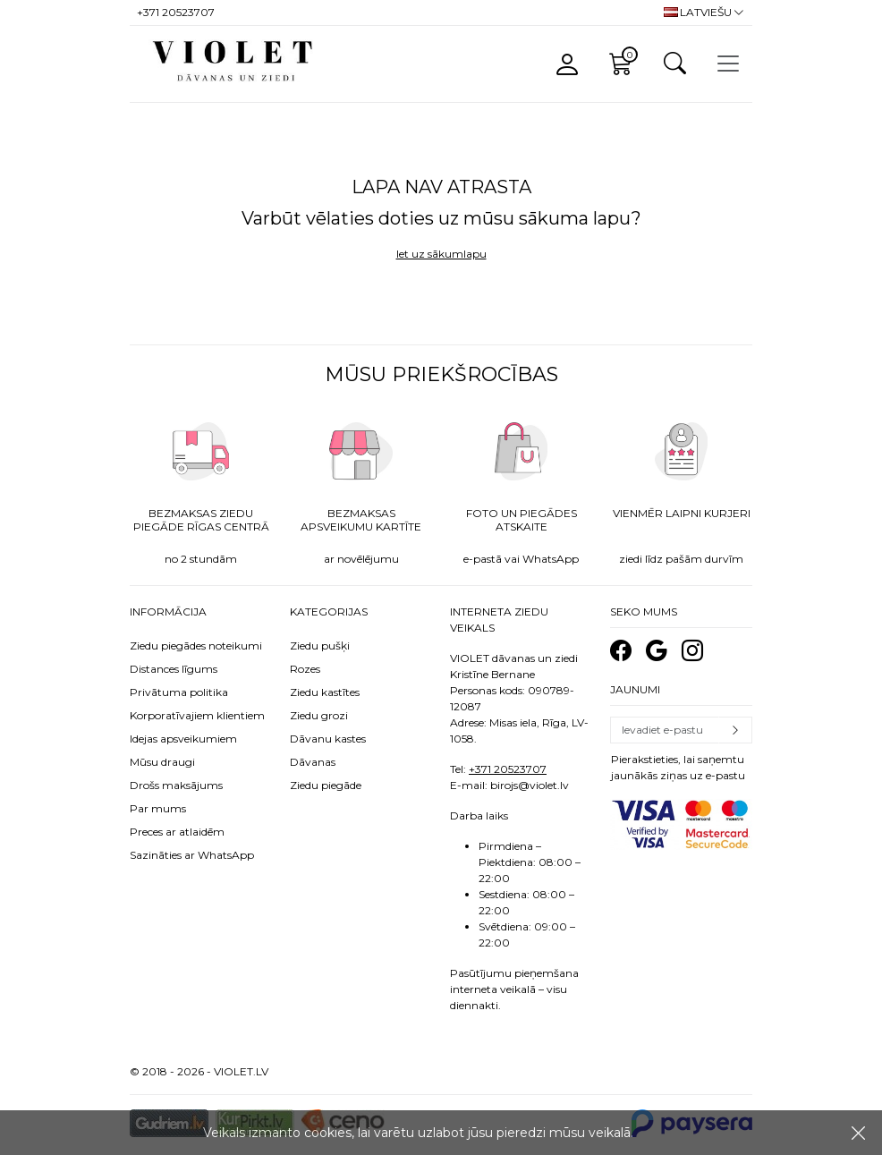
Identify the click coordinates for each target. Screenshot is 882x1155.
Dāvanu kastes (328, 738)
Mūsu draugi (162, 762)
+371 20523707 (508, 769)
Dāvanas (312, 762)
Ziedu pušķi (320, 645)
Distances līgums (173, 668)
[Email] (664, 730)
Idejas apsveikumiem (183, 738)
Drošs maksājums (176, 785)
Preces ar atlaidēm (177, 831)
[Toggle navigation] (728, 64)
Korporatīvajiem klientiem (197, 715)
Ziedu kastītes (325, 692)
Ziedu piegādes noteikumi (196, 645)
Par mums (158, 808)
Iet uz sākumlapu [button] (441, 253)
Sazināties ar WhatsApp (192, 855)
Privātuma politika (179, 692)
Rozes (305, 668)
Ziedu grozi (319, 715)
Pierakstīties (735, 730)
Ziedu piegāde (325, 785)
